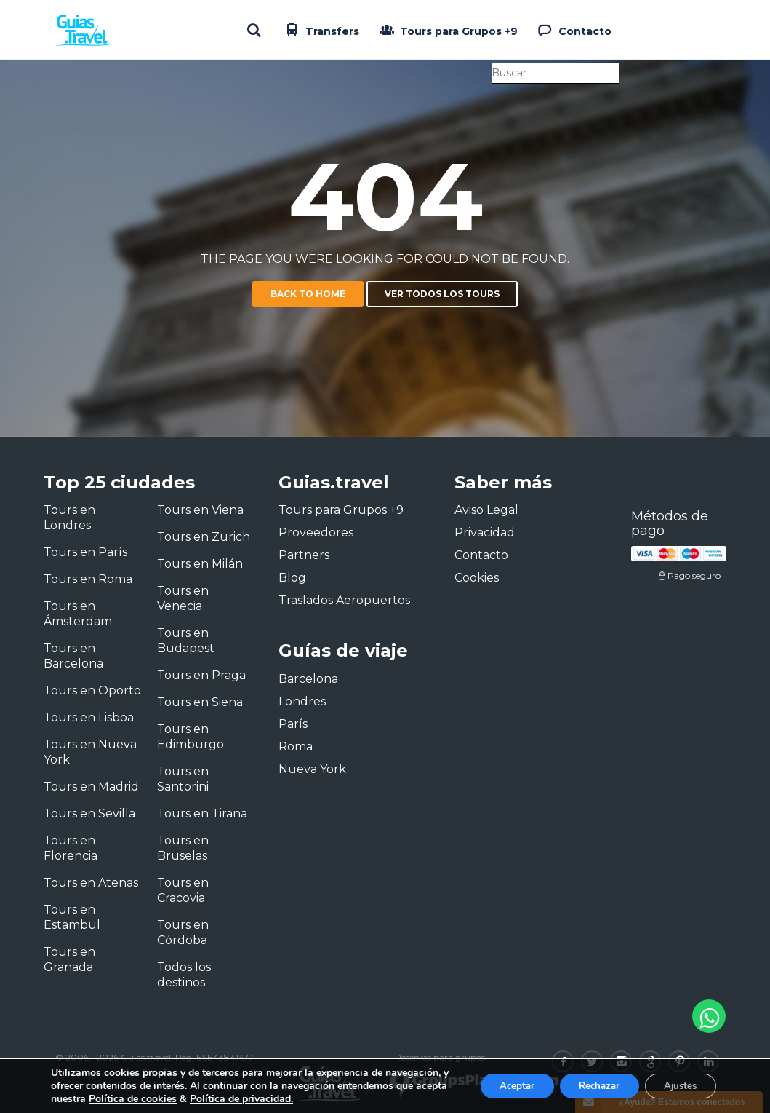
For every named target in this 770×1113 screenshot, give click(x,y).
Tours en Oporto (92, 690)
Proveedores (315, 532)
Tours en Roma (88, 579)
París (293, 724)
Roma (295, 746)
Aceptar (499, 1086)
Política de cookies (245, 1099)
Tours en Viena (200, 510)
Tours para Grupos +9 (447, 30)
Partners (303, 555)
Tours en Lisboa (89, 717)
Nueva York (312, 769)
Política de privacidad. (354, 1099)
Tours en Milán (200, 564)
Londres (302, 701)
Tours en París (85, 552)
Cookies (476, 578)
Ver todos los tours (442, 293)
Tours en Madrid (91, 786)
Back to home (307, 293)
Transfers (320, 30)
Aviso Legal (486, 510)
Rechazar (588, 1086)
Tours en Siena (200, 702)
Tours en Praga (201, 675)
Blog (292, 578)
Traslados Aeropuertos (344, 600)
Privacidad (484, 532)
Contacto (573, 30)
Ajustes (676, 1086)
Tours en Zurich (203, 537)
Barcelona (308, 679)
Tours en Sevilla (89, 813)
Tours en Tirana (202, 813)
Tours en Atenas (91, 883)
